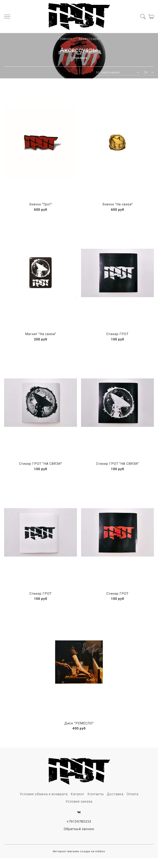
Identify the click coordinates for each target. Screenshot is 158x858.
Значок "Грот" (40, 204)
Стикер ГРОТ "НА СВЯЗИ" (40, 464)
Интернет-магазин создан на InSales (79, 851)
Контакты (96, 794)
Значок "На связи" (117, 204)
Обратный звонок (79, 829)
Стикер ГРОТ (117, 334)
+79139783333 (79, 822)
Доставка (115, 794)
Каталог (78, 794)
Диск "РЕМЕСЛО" (79, 723)
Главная (65, 39)
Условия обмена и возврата (44, 794)
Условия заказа (79, 801)
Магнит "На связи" (40, 334)
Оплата (132, 794)
